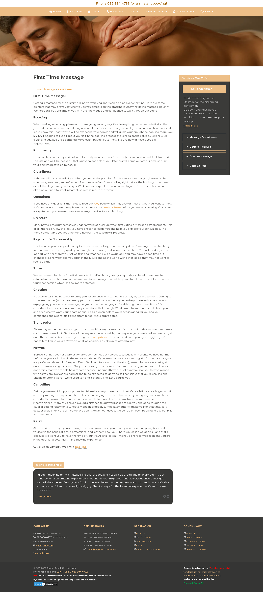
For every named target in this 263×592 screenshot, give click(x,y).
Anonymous (44, 496)
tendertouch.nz (191, 572)
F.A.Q (139, 545)
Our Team (75, 11)
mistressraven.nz (211, 572)
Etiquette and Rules (195, 541)
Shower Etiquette (194, 545)
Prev (165, 500)
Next (169, 500)
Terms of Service (194, 537)
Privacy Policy (193, 533)
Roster (94, 11)
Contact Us (183, 11)
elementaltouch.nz (210, 575)
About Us (140, 533)
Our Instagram (143, 541)
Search (207, 11)
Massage (49, 89)
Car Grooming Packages (148, 549)
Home (55, 11)
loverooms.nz (190, 575)
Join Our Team (143, 537)
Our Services (156, 11)
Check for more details (101, 549)
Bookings (115, 11)
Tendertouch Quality (196, 549)
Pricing (134, 11)
